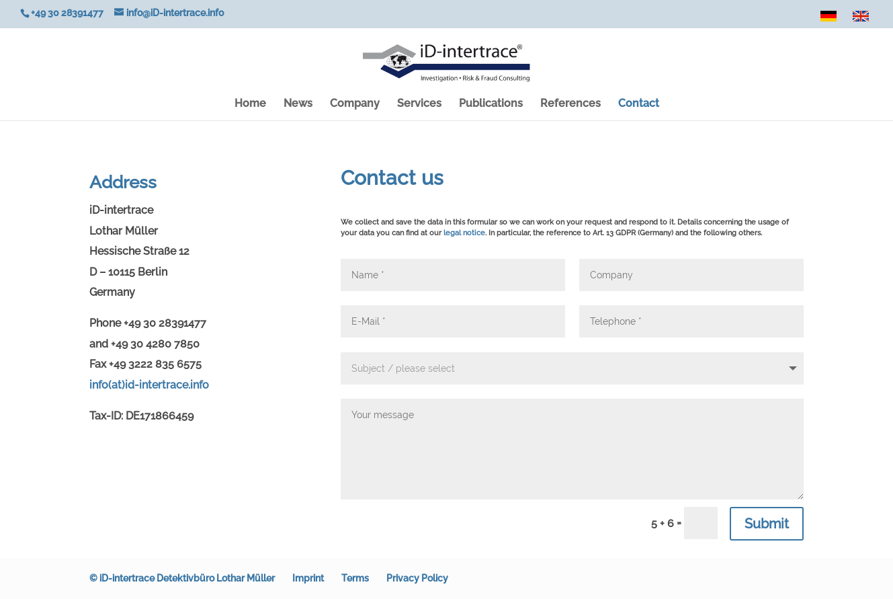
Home (250, 104)
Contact (638, 104)
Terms (355, 578)
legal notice (464, 233)
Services (419, 104)
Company (355, 104)
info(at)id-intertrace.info (149, 384)
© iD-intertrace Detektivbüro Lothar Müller (182, 578)
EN (863, 19)
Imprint (308, 578)
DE (830, 19)
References (570, 104)
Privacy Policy (417, 578)
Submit (767, 524)
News (298, 104)
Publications (491, 104)
